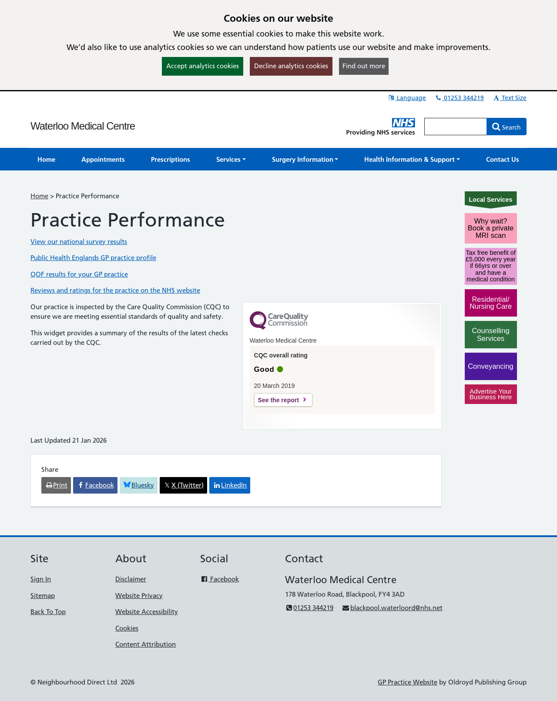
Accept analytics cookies (202, 66)
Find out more (363, 66)
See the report (278, 400)
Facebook (219, 579)
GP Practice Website (407, 682)
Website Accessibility (146, 612)
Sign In (40, 579)
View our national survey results (78, 241)
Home (39, 196)
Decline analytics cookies (291, 66)
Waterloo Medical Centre (82, 126)
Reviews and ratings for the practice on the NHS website (115, 290)
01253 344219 (459, 98)
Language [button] (406, 98)
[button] (231, 159)
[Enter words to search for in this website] (455, 126)
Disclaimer (130, 579)
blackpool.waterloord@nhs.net (392, 608)
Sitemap (42, 595)
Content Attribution (145, 644)
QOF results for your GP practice (79, 274)
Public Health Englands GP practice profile (93, 258)
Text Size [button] (509, 98)
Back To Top (48, 612)
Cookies (126, 628)
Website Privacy (139, 595)
